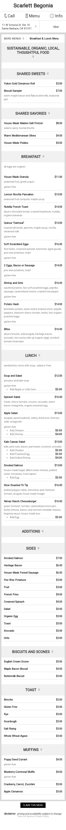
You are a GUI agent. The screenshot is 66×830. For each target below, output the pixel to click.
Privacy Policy (42, 816)
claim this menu (33, 805)
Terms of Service (25, 816)
